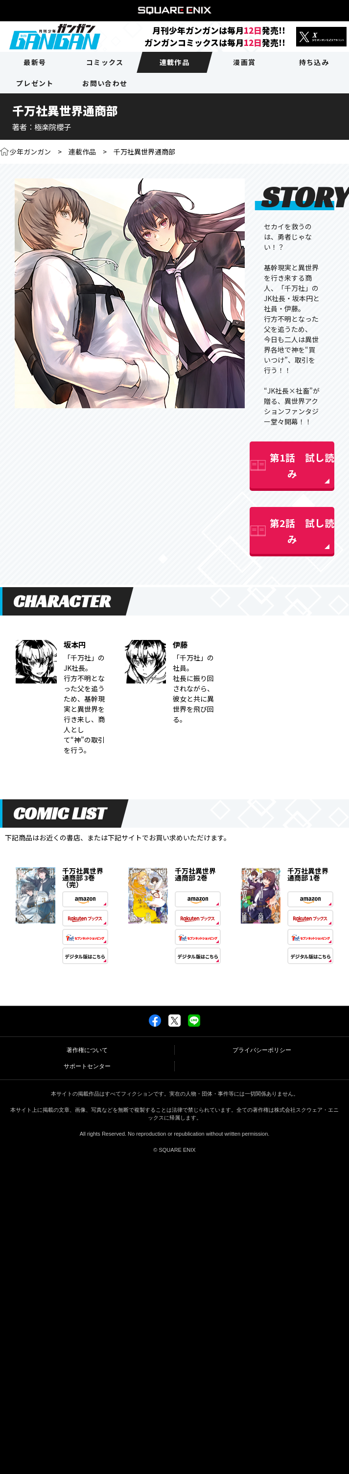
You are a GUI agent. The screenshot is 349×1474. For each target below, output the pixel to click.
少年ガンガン (30, 151)
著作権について (87, 1050)
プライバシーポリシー (262, 1050)
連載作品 (82, 151)
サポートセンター (87, 1066)
